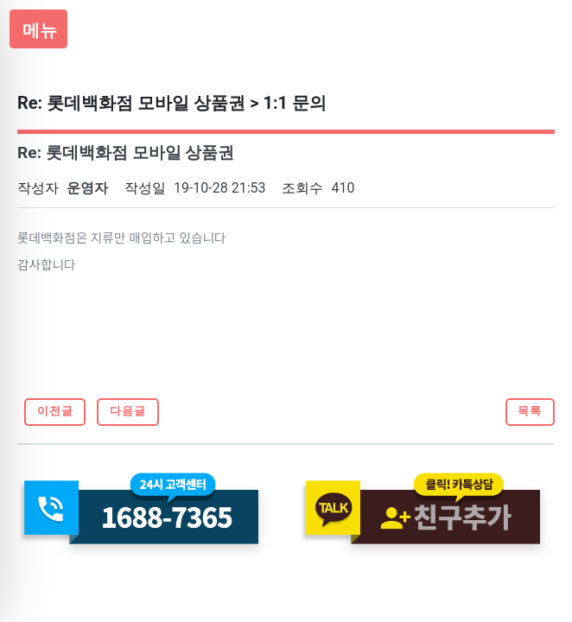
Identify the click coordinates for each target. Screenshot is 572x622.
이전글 (55, 410)
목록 (530, 410)
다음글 (128, 410)
